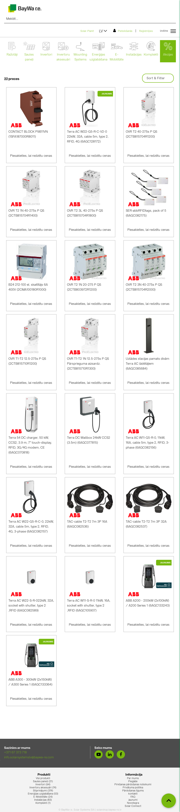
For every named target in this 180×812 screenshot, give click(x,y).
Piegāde (133, 781)
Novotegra (133, 803)
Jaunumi (133, 800)
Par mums (133, 778)
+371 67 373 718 (15, 752)
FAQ (133, 797)
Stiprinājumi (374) (43, 791)
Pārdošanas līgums (133, 791)
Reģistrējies (146, 31)
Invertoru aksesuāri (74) (42, 787)
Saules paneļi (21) (43, 781)
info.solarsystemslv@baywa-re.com (29, 757)
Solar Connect (133, 806)
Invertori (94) (42, 784)
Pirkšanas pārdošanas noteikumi (132, 784)
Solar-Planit (87, 31)
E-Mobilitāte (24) (43, 797)
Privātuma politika (133, 787)
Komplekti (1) (43, 803)
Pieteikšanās (122, 30)
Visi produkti (43, 778)
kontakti (133, 794)
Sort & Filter (158, 78)
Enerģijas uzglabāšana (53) (43, 794)
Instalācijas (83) (43, 800)
